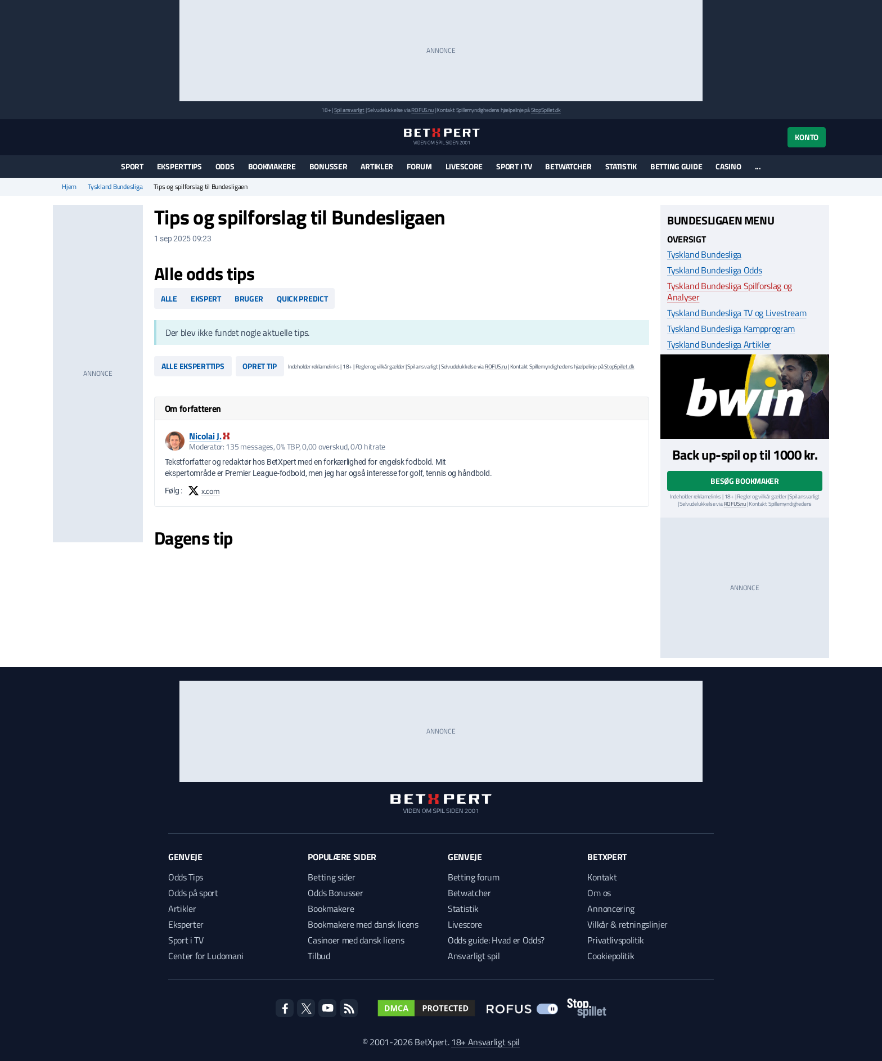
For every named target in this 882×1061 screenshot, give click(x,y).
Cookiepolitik (610, 956)
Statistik (621, 166)
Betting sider (331, 877)
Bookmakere (272, 166)
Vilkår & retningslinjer (627, 924)
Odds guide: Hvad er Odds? (496, 940)
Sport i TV (514, 166)
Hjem (69, 186)
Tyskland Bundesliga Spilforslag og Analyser (729, 291)
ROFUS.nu (422, 110)
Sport (132, 166)
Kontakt (601, 877)
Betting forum (474, 877)
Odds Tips (185, 877)
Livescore (464, 166)
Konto (806, 137)
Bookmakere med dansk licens (363, 924)
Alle (169, 298)
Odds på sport (193, 893)
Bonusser (328, 166)
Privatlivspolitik (615, 940)
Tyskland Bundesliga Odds (714, 270)
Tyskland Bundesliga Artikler (719, 344)
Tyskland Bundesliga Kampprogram (731, 328)
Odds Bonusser (335, 893)
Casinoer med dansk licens (356, 940)
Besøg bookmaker (744, 481)
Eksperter (186, 924)
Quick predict (302, 298)
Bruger (249, 298)
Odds (225, 166)
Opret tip (259, 366)
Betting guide (676, 166)
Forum (419, 166)
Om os (598, 893)
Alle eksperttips (192, 366)
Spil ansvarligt (349, 110)
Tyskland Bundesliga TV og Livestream (736, 313)
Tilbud (319, 956)
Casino (728, 166)
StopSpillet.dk (546, 110)
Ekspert (206, 298)
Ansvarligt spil (474, 956)
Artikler (377, 166)
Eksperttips (179, 166)
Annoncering (610, 908)
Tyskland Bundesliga (115, 186)
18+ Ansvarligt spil (485, 1042)
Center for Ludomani (206, 956)
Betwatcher (568, 166)
